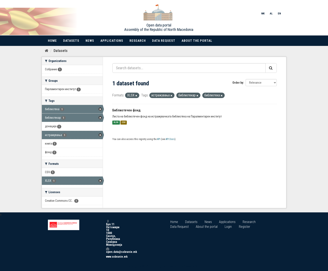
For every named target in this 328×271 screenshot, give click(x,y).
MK (263, 13)
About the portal (197, 41)
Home (52, 41)
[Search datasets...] (189, 68)
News (90, 41)
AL (271, 13)
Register (244, 227)
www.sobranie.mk (107, 256)
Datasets (71, 41)
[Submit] (271, 68)
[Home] (46, 51)
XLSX (116, 122)
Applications (111, 41)
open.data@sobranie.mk (107, 250)
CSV (124, 122)
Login (228, 227)
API (158, 139)
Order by (237, 82)
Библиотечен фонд (126, 110)
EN (279, 13)
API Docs (170, 139)
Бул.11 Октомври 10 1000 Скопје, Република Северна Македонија (107, 233)
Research (137, 41)
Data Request (163, 41)
